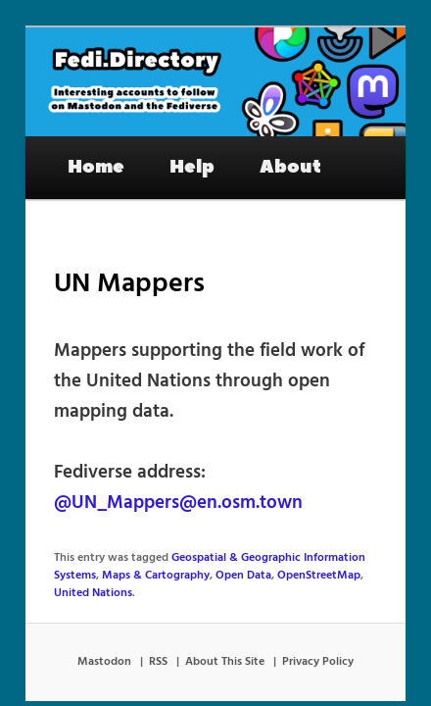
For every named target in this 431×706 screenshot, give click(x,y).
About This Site (224, 631)
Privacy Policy (318, 631)
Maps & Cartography (86, 562)
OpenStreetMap (249, 562)
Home (74, 154)
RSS (158, 631)
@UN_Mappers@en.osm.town (156, 490)
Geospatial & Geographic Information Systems (269, 544)
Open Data (174, 562)
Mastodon (104, 631)
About (269, 154)
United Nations (336, 562)
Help (170, 154)
